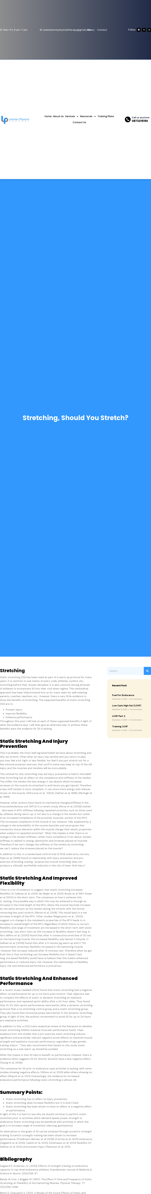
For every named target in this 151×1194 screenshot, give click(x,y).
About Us (58, 116)
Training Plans (106, 116)
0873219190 (140, 121)
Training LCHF (120, 726)
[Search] (147, 671)
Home (48, 116)
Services (72, 116)
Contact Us (79, 122)
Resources (88, 116)
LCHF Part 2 (118, 716)
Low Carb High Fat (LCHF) (126, 705)
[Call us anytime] (128, 119)
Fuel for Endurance (123, 695)
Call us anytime (141, 117)
